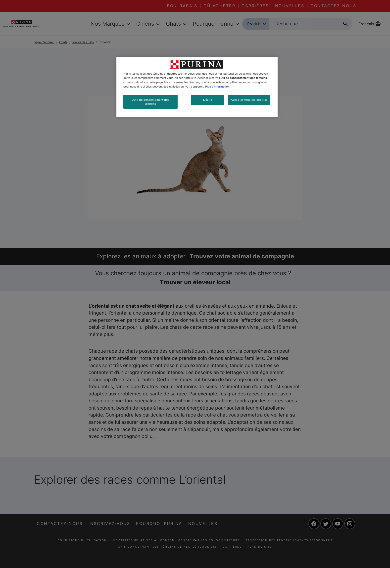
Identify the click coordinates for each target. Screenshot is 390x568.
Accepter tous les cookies (249, 99)
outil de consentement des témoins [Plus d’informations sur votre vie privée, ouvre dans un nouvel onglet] (243, 78)
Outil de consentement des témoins (150, 101)
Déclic (207, 99)
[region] (197, 87)
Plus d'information (217, 86)
